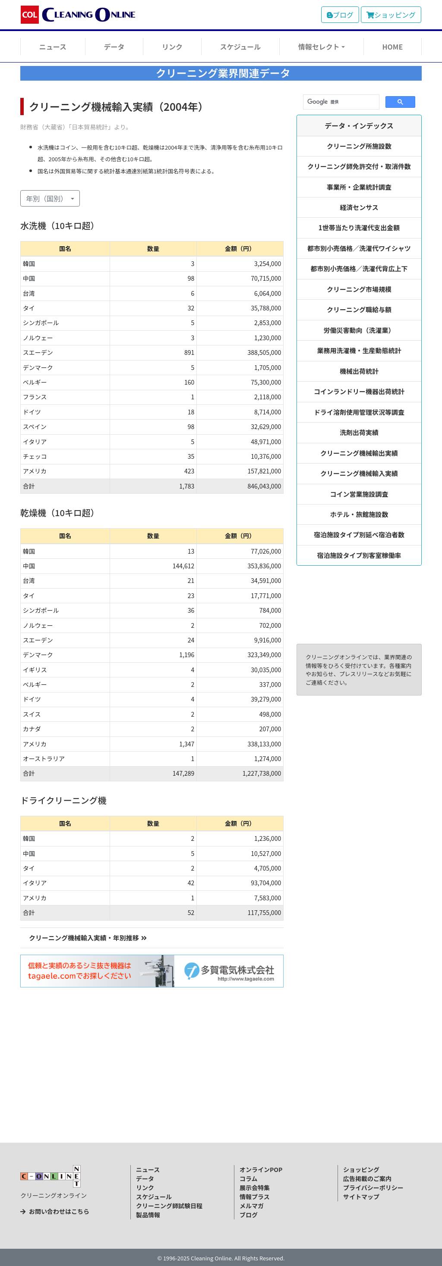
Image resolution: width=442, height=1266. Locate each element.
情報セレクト (319, 46)
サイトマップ (361, 1196)
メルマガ (252, 1205)
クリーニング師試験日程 (169, 1205)
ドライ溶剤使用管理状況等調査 (359, 412)
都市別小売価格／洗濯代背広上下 (359, 268)
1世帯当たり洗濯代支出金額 (359, 227)
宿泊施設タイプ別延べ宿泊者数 (359, 534)
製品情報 (148, 1214)
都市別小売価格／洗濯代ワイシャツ (359, 248)
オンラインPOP (261, 1169)
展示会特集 (255, 1187)
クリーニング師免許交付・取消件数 (359, 166)
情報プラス (255, 1196)
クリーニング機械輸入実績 (359, 473)
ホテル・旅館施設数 (359, 514)
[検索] (340, 102)
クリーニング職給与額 (359, 309)
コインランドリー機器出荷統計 (359, 391)
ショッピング (391, 14)
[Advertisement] (221, 1078)
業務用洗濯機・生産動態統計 (359, 350)
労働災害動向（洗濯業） (359, 330)
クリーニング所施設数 (359, 145)
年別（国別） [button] (47, 198)
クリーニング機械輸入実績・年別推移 (88, 937)
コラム (249, 1178)
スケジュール (240, 46)
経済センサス (359, 207)
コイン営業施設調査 (359, 493)
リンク (172, 46)
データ (114, 46)
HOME (392, 46)
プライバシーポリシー (373, 1187)
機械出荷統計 (359, 371)
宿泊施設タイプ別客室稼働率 (359, 555)
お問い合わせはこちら (54, 1211)
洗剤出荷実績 (359, 432)
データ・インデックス (359, 125)
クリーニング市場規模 (359, 289)
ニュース (52, 46)
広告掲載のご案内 (367, 1178)
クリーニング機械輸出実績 (359, 453)
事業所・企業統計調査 (359, 186)
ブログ (340, 14)
